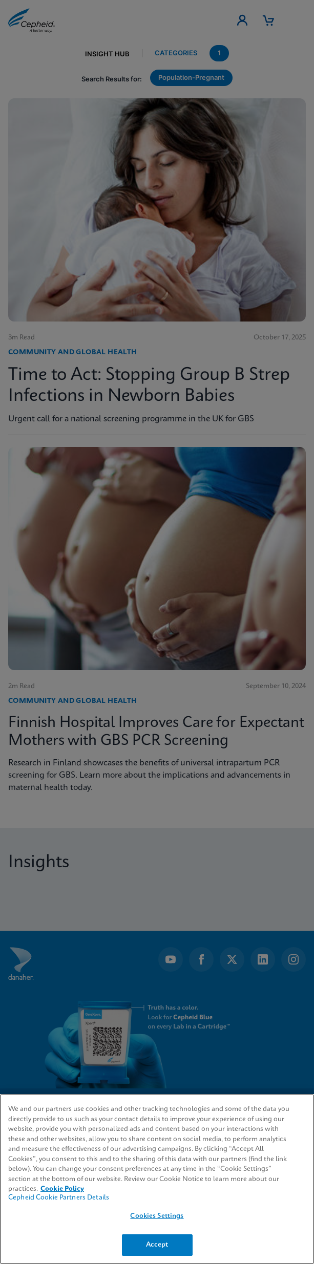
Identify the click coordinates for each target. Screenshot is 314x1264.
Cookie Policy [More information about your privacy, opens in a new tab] (62, 1189)
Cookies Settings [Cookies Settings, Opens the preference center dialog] (156, 1216)
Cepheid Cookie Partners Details (58, 1197)
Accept (157, 1244)
